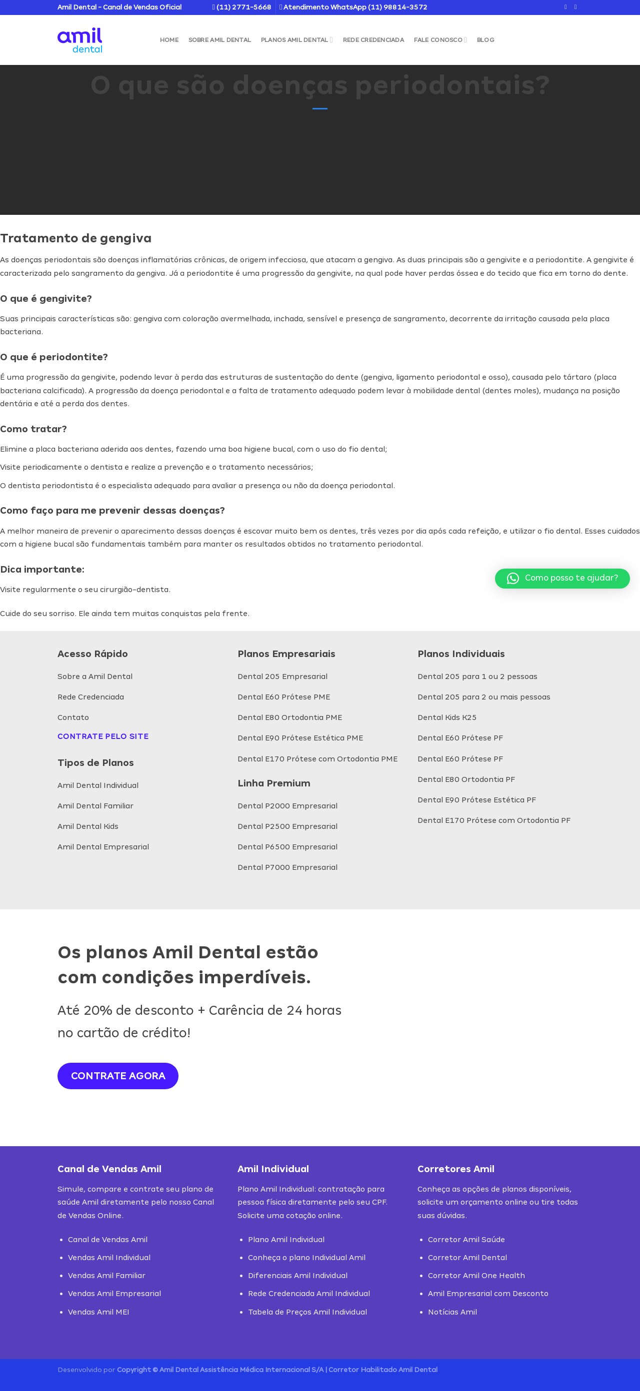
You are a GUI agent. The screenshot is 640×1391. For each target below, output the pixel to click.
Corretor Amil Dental (467, 1257)
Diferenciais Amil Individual (298, 1275)
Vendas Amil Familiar (107, 1275)
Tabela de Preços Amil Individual (307, 1312)
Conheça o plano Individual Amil (307, 1257)
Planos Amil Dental (297, 39)
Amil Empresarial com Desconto (488, 1293)
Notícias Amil (452, 1312)
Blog (485, 39)
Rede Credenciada (373, 39)
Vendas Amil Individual (109, 1257)
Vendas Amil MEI (99, 1312)
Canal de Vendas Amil (108, 1239)
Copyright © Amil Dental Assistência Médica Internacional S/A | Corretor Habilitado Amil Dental (277, 1370)
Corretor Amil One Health (476, 1275)
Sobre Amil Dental (219, 39)
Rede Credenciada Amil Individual (309, 1293)
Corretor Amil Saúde (466, 1239)
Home (169, 39)
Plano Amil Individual (286, 1239)
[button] (562, 579)
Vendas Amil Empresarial (114, 1293)
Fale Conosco (440, 39)
